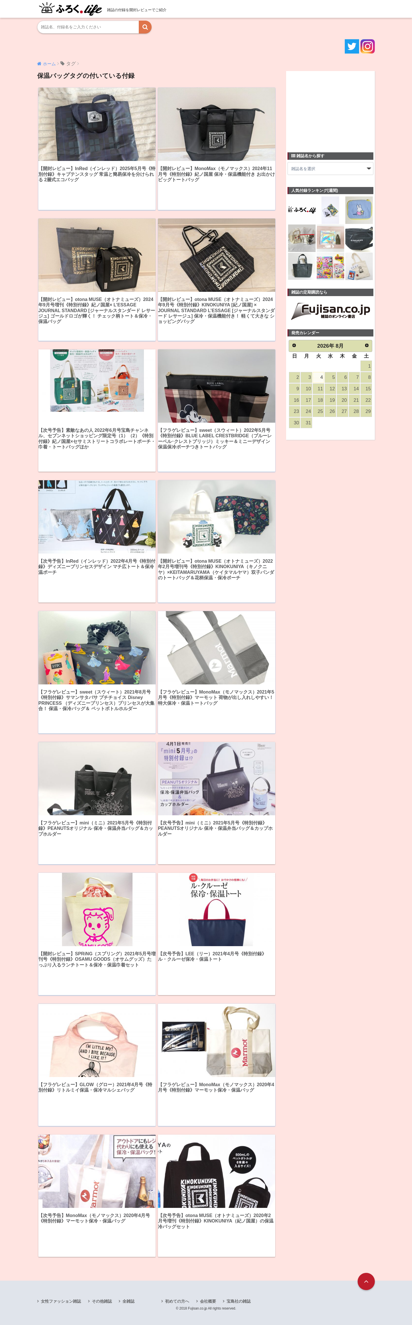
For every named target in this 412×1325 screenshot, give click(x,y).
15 (368, 388)
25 (320, 411)
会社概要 (208, 1301)
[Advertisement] (330, 108)
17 (308, 400)
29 (368, 411)
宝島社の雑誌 (239, 1301)
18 (320, 400)
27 (344, 411)
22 (368, 400)
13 (344, 388)
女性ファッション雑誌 (61, 1301)
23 (296, 411)
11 (320, 388)
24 (308, 411)
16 (296, 400)
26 (332, 411)
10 (308, 388)
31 (308, 423)
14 (356, 388)
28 (356, 411)
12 (332, 388)
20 (344, 400)
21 (356, 400)
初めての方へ (177, 1301)
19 (332, 400)
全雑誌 (128, 1301)
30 (296, 423)
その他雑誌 (102, 1301)
